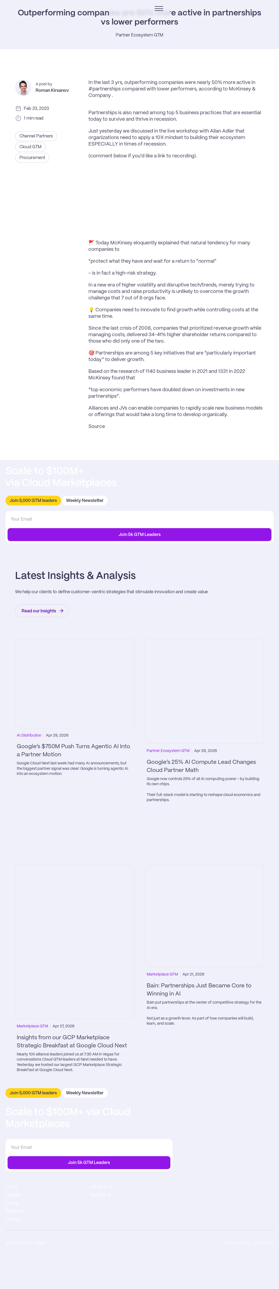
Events (224, 1176)
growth (135, 425)
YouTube (226, 1230)
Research (227, 1184)
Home (224, 1160)
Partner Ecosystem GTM (139, 96)
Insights (225, 1168)
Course (225, 1192)
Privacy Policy (233, 1275)
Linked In (226, 1222)
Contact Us (263, 1275)
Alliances (98, 473)
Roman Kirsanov (52, 151)
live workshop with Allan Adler (201, 196)
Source (96, 492)
